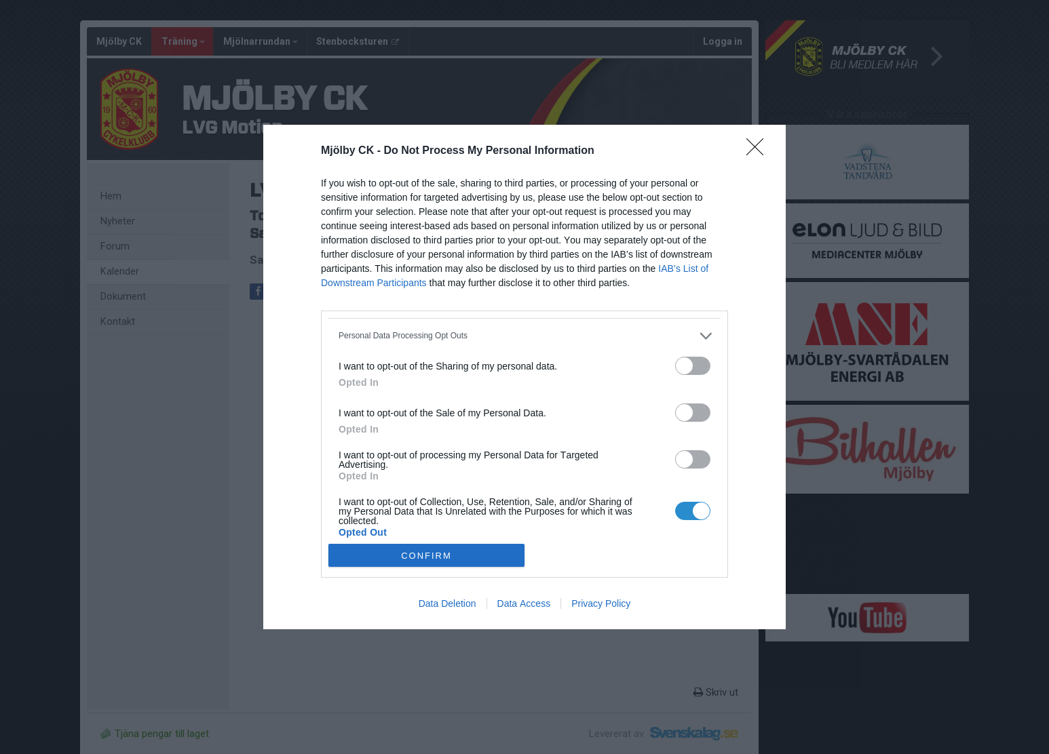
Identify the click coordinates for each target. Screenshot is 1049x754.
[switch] (692, 366)
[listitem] (524, 336)
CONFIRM (426, 556)
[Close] (759, 151)
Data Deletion (447, 603)
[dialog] (524, 377)
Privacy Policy (600, 603)
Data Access (524, 603)
